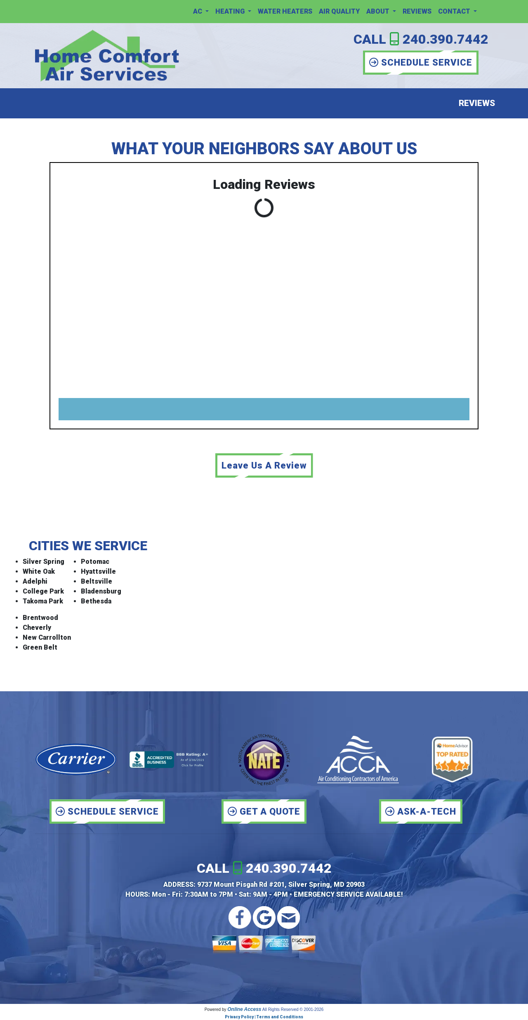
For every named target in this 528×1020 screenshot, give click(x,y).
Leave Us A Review (264, 465)
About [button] (378, 11)
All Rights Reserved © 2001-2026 (293, 1009)
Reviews (417, 11)
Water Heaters (285, 11)
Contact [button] (455, 11)
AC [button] (198, 11)
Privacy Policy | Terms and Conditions (264, 1017)
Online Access (244, 1009)
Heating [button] (230, 11)
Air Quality (339, 11)
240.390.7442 (445, 39)
